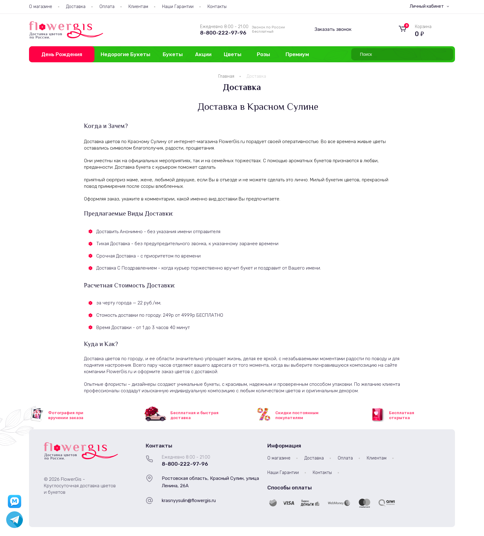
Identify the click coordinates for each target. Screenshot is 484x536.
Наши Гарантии (178, 6)
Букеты (173, 54)
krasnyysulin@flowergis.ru (189, 500)
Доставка (76, 6)
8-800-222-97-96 (223, 33)
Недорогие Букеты (125, 54)
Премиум (297, 54)
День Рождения (61, 54)
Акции (203, 54)
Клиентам (138, 6)
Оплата (107, 6)
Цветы (232, 54)
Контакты (217, 6)
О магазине (40, 6)
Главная (226, 76)
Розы (263, 54)
